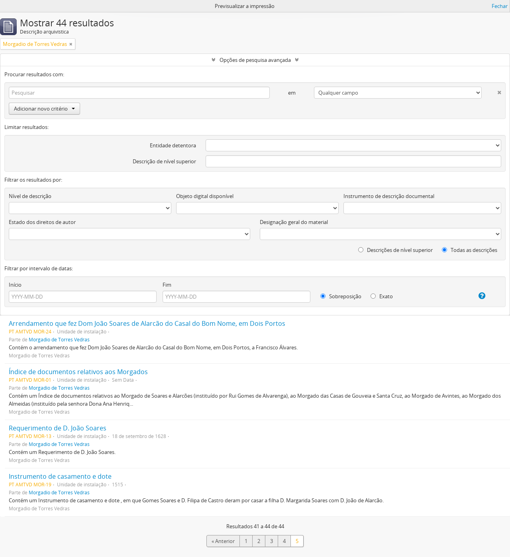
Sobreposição (340, 296)
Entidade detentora (173, 145)
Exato (382, 296)
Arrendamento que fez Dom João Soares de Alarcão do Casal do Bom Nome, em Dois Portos (147, 323)
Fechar (500, 6)
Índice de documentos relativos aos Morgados (78, 371)
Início (15, 284)
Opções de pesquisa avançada (255, 59)
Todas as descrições (469, 250)
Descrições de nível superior (395, 250)
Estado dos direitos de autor (42, 222)
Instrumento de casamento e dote (60, 476)
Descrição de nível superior (164, 161)
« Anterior (223, 541)
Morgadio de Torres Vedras (59, 339)
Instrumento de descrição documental (388, 196)
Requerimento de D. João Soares (57, 428)
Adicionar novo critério (44, 108)
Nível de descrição (30, 196)
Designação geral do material (294, 222)
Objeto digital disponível (204, 196)
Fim (167, 284)
